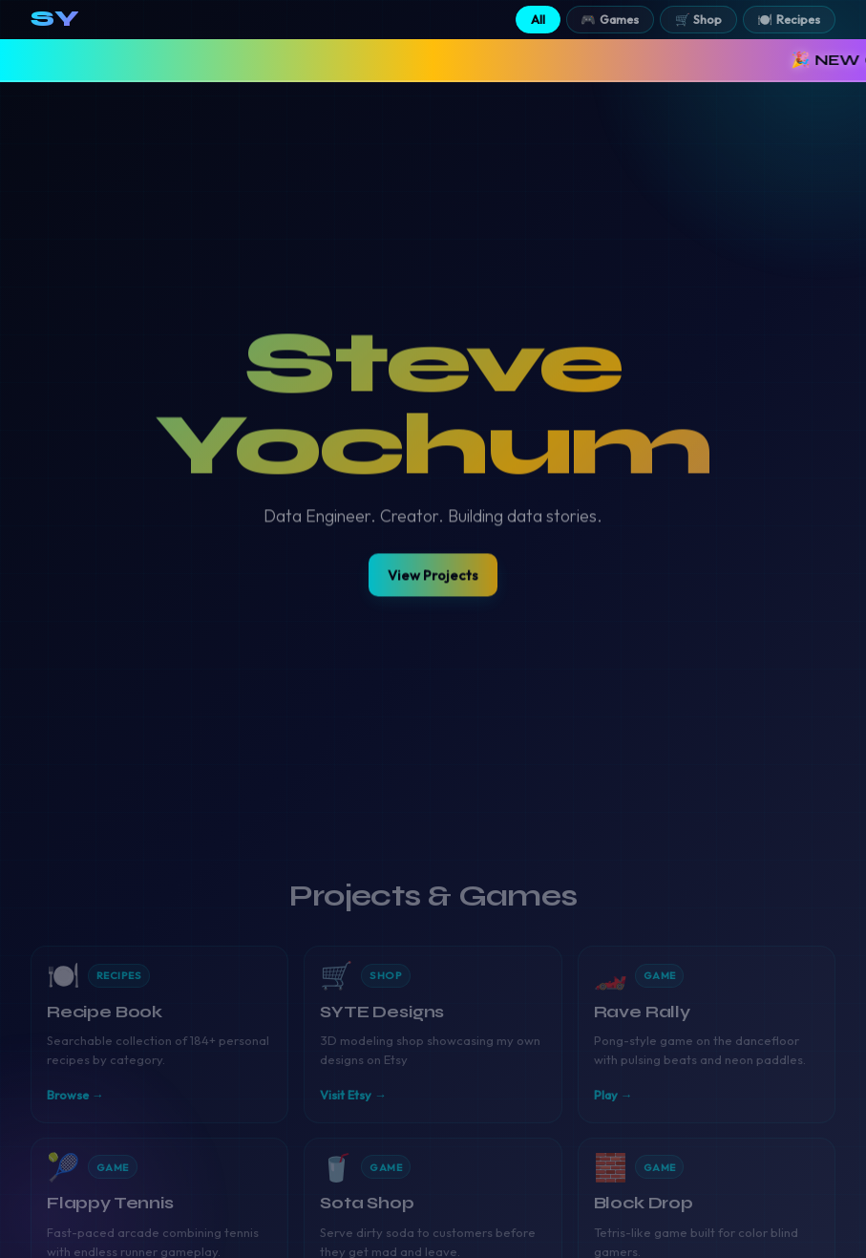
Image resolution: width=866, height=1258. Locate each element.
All (538, 19)
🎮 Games (610, 19)
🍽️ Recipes (788, 19)
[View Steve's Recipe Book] (159, 1028)
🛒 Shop (699, 19)
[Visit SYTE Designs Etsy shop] (432, 1028)
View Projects (433, 573)
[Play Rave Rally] (706, 1028)
